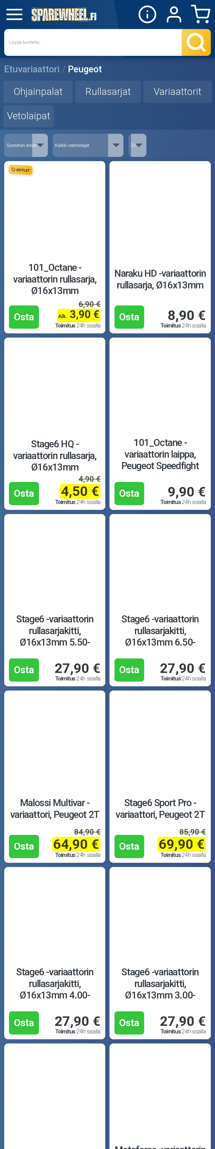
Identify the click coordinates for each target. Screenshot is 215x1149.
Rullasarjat (108, 91)
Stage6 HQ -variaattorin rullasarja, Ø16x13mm (55, 455)
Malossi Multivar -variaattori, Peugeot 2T (54, 808)
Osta (24, 317)
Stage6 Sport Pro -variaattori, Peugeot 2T (160, 808)
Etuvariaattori (32, 69)
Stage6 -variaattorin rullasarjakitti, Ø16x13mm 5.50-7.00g (54, 636)
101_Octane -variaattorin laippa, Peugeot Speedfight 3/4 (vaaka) (160, 460)
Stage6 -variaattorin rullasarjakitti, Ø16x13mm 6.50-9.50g (159, 636)
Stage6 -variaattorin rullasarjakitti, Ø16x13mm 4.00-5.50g (54, 989)
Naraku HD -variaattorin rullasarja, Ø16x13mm (160, 279)
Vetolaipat (28, 115)
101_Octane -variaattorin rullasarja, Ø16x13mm (55, 279)
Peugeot (85, 69)
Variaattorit (177, 91)
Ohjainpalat (38, 91)
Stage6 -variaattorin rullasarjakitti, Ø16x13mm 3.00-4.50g (159, 989)
